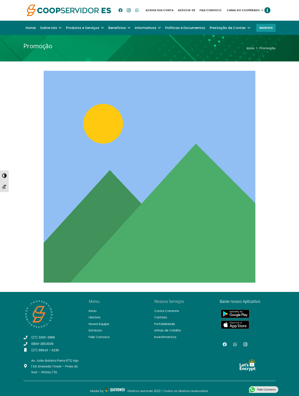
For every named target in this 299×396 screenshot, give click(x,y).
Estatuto (95, 333)
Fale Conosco (99, 339)
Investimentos (165, 339)
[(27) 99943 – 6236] (27, 352)
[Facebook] (120, 10)
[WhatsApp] (137, 10)
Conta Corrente (166, 313)
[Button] (266, 10)
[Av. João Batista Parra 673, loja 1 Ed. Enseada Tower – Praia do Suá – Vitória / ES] (27, 369)
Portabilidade (164, 326)
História (94, 320)
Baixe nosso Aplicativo (240, 304)
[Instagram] (129, 10)
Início (93, 313)
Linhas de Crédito (167, 333)
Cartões (160, 320)
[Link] (69, 10)
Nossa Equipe (99, 326)
